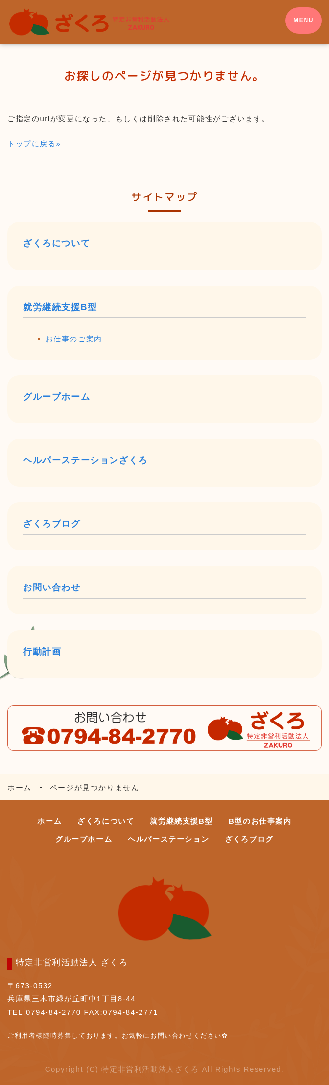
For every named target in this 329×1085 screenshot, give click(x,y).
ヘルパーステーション (168, 839)
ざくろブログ (52, 524)
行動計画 (42, 651)
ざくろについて (56, 243)
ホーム (19, 787)
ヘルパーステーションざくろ (85, 460)
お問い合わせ (52, 587)
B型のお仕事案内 (260, 821)
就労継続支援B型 (60, 307)
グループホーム (56, 397)
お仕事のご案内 (74, 339)
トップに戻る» (34, 143)
